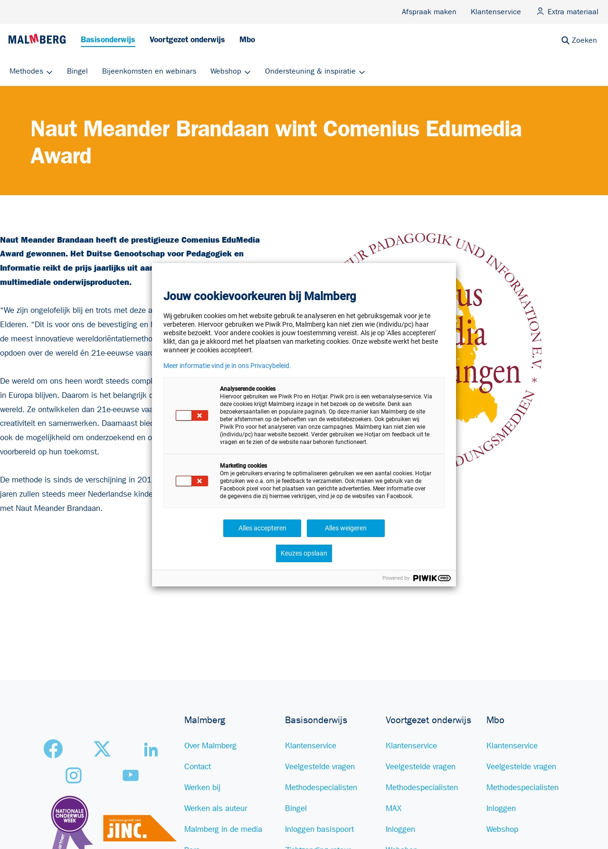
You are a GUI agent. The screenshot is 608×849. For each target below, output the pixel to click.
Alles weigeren (346, 528)
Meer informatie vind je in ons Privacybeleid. (227, 365)
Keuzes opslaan (304, 553)
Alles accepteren (262, 528)
